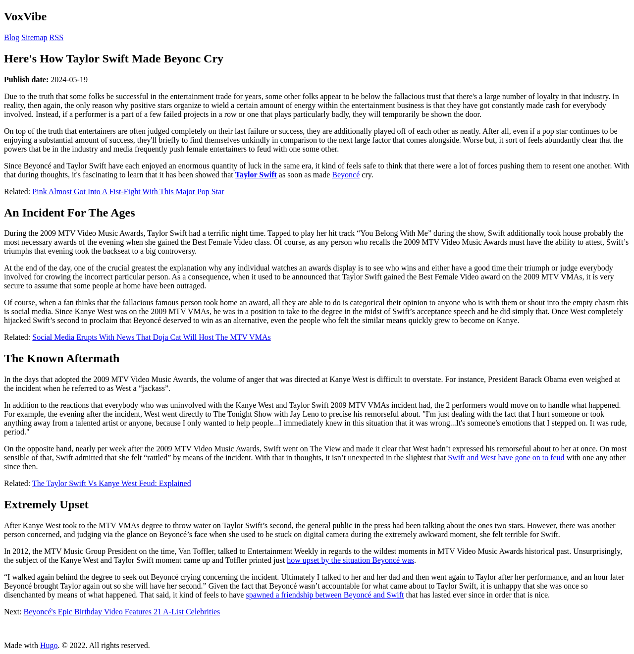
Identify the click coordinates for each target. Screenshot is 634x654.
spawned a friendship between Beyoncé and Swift (325, 595)
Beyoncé (346, 174)
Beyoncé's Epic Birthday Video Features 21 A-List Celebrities (122, 611)
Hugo (49, 645)
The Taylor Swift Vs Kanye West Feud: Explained (111, 483)
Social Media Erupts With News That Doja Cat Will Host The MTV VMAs (151, 337)
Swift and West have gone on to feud (506, 457)
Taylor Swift (256, 174)
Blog (11, 37)
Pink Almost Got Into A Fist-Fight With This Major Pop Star (128, 191)
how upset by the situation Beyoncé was (350, 560)
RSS (56, 37)
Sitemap (34, 37)
